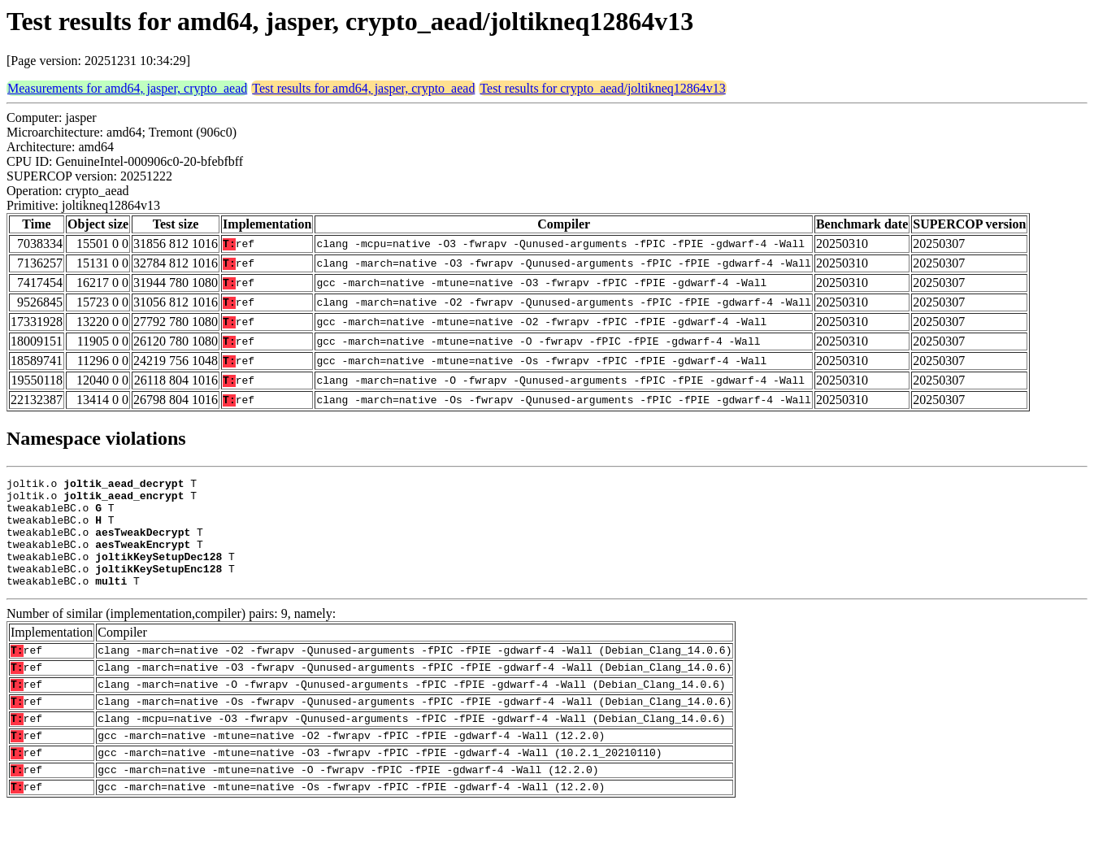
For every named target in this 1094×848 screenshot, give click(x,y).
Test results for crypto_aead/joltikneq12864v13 (602, 88)
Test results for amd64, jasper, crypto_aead (363, 88)
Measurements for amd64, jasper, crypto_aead (127, 88)
